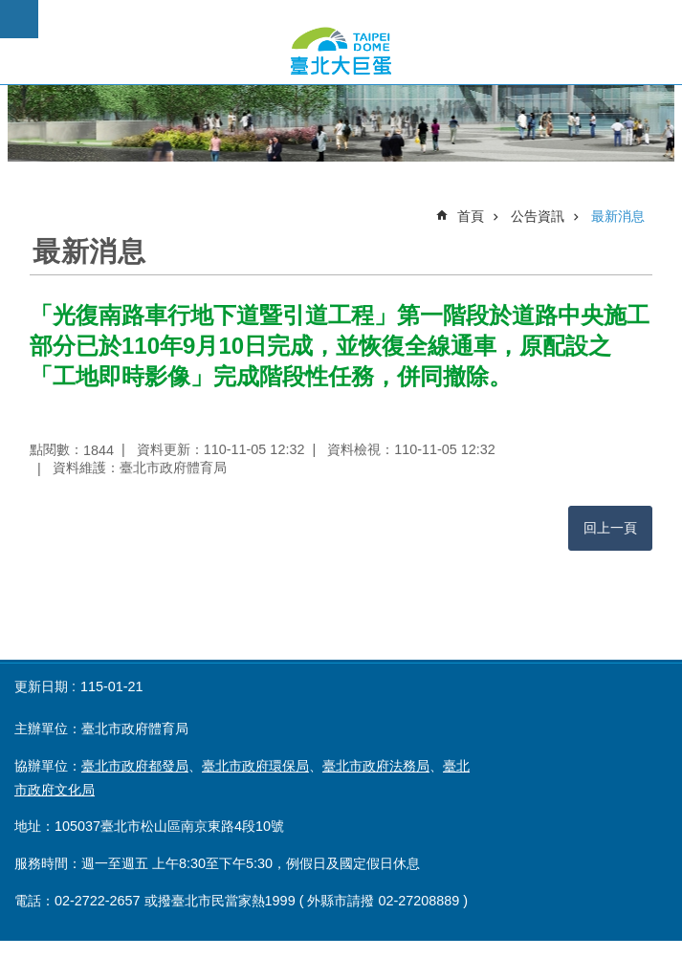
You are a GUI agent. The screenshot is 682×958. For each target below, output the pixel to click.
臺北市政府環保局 (255, 765)
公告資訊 (537, 216)
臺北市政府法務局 (375, 765)
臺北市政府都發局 (134, 765)
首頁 (470, 216)
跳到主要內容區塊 (10, 10)
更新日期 (41, 686)
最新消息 (618, 216)
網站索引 (19, 19)
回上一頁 (610, 527)
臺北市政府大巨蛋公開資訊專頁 (341, 51)
